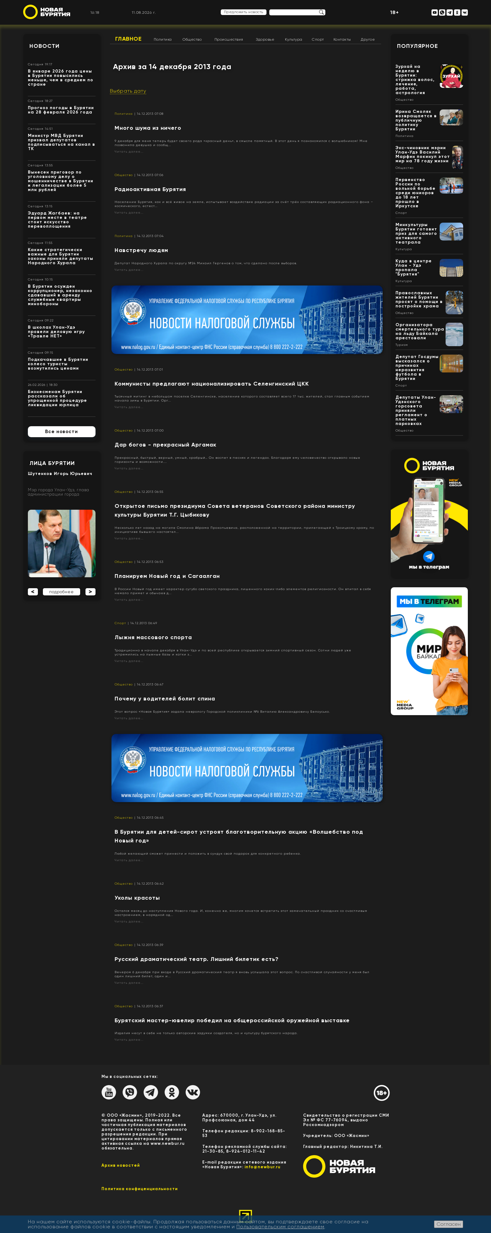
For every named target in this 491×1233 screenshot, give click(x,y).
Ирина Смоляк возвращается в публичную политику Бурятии (416, 120)
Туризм (401, 344)
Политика (163, 39)
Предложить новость (243, 12)
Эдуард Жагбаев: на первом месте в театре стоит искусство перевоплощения (57, 219)
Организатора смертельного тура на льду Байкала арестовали (419, 331)
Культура (293, 39)
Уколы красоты (137, 897)
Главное (128, 38)
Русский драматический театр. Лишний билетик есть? (197, 959)
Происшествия (228, 39)
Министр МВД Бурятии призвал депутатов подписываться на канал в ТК (61, 142)
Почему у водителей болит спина (165, 698)
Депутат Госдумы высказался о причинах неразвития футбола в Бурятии (417, 367)
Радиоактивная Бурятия (150, 189)
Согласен (449, 1224)
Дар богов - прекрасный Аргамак (165, 444)
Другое (368, 39)
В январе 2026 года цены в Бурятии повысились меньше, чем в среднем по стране (60, 77)
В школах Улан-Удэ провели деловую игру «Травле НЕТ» (56, 332)
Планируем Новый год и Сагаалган (167, 576)
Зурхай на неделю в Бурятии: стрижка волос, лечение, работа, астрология (415, 79)
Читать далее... (129, 151)
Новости (44, 46)
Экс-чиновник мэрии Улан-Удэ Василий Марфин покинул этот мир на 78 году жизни (422, 154)
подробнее (61, 591)
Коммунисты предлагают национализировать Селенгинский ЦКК (212, 383)
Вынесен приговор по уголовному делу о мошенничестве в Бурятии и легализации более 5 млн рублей (60, 180)
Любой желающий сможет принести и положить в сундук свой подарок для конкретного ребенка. (208, 853)
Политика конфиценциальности (139, 1188)
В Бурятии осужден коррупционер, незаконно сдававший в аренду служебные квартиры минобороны (60, 295)
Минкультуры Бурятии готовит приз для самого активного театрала (416, 233)
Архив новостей (120, 1165)
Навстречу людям (141, 250)
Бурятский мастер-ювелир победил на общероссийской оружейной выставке (232, 1020)
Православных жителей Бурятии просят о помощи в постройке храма (419, 299)
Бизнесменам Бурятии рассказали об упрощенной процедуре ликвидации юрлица (57, 398)
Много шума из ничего (148, 127)
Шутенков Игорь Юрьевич (60, 473)
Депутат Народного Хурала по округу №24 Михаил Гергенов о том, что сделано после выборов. (206, 263)
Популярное (417, 46)
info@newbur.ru (263, 1167)
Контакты (342, 39)
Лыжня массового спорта (153, 637)
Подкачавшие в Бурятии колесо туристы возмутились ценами (58, 364)
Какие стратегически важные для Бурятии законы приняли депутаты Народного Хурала (60, 256)
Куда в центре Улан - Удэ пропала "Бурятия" (413, 267)
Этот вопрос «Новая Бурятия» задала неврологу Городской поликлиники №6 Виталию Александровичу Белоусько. (222, 711)
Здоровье (265, 39)
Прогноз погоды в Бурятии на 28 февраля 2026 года (61, 110)
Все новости (61, 431)
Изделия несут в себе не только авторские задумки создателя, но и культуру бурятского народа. (206, 1033)
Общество (192, 39)
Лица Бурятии (52, 463)
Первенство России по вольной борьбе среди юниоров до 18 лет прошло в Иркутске (415, 193)
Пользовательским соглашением (280, 1227)
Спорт (318, 39)
